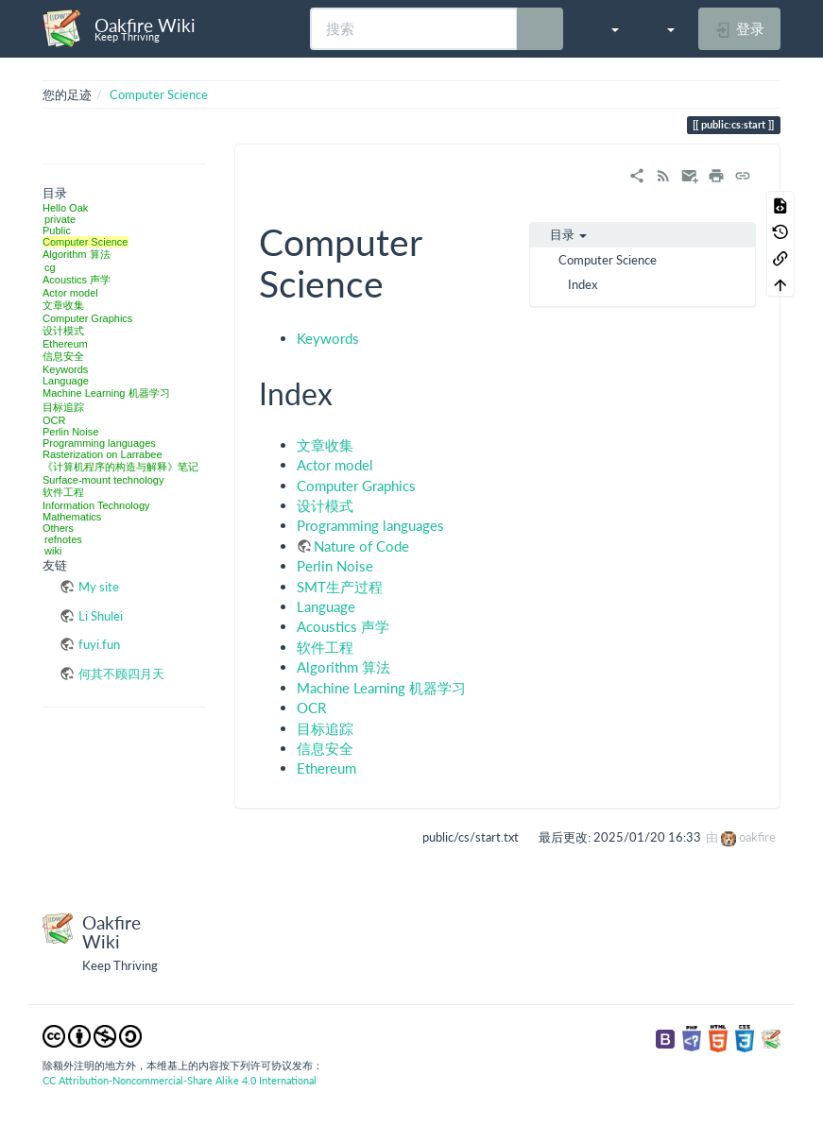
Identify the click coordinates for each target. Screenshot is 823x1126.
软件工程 (63, 492)
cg (50, 267)
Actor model (70, 293)
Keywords (65, 369)
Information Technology (96, 505)
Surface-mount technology (103, 480)
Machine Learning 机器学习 (106, 393)
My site (98, 586)
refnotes (63, 539)
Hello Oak (65, 207)
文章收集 (63, 305)
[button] (605, 28)
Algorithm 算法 (77, 254)
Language (66, 380)
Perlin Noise (70, 431)
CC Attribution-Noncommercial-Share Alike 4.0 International (180, 1080)
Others (58, 528)
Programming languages (99, 443)
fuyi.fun (99, 644)
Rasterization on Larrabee (103, 454)
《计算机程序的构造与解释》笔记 (120, 466)
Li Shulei (100, 615)
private (60, 219)
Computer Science (159, 94)
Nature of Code (361, 545)
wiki (52, 550)
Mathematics (72, 516)
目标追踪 (63, 407)
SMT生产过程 (340, 586)
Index (582, 284)
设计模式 (63, 330)
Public (57, 230)
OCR (54, 420)
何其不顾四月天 (121, 673)
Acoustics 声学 (77, 279)
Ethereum (65, 344)
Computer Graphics (87, 318)
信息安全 (63, 356)
